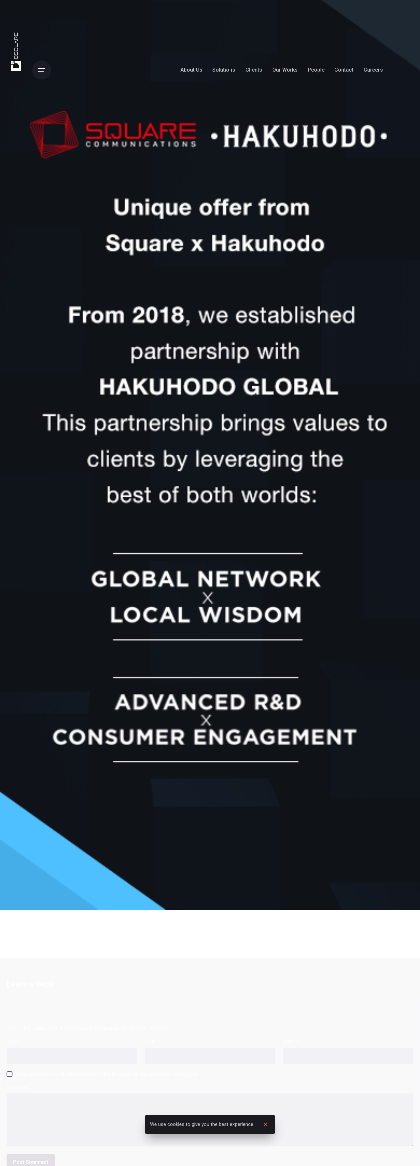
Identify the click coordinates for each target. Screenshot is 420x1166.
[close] (265, 1124)
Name (15, 1041)
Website (292, 1041)
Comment (19, 1087)
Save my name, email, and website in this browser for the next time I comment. (106, 1074)
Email (152, 1041)
